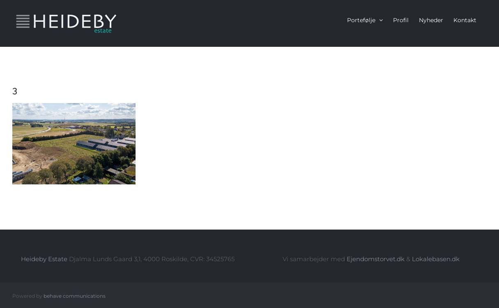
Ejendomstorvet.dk (376, 259)
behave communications (75, 296)
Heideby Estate (44, 259)
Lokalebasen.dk (436, 259)
